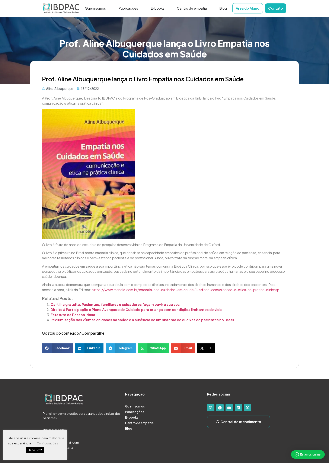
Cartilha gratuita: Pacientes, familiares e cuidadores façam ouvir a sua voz (115, 304)
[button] (57, 348)
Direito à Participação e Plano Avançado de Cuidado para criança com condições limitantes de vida (136, 309)
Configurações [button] (47, 443)
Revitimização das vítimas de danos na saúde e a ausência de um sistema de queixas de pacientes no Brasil (142, 320)
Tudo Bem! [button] (35, 450)
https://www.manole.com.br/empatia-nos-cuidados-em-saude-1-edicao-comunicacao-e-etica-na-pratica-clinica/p (185, 289)
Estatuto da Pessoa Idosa (73, 314)
